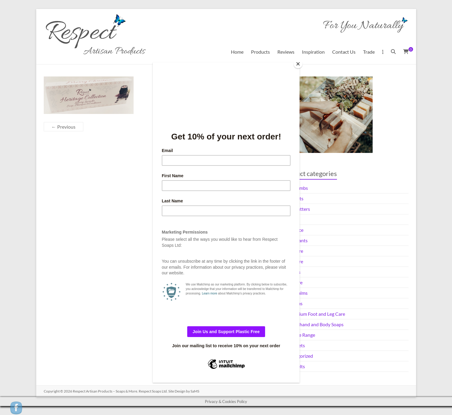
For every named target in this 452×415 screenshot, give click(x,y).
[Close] (298, 63)
